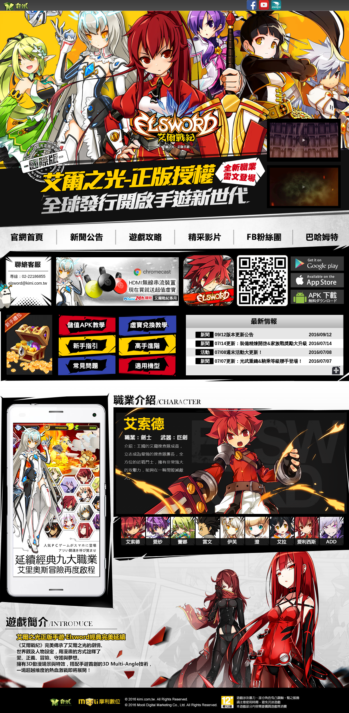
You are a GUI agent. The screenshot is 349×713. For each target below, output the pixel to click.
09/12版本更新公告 (234, 334)
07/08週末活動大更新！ (239, 352)
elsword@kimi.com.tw (27, 283)
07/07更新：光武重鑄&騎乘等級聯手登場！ (259, 361)
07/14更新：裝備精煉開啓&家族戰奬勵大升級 (261, 343)
